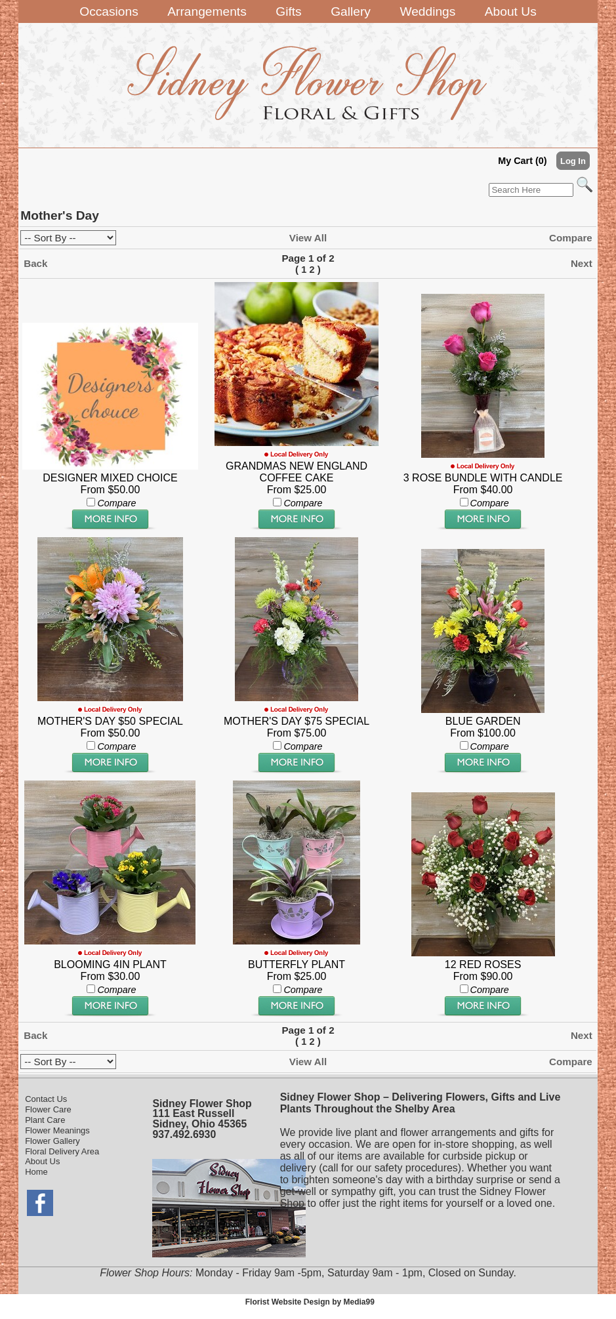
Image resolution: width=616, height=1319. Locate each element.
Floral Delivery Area (62, 1151)
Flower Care (48, 1109)
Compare (570, 237)
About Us (42, 1161)
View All (308, 237)
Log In (573, 161)
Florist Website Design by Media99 (310, 1302)
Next (581, 263)
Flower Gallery (52, 1141)
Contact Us (46, 1099)
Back (35, 263)
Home (36, 1172)
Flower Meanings (57, 1130)
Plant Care (45, 1120)
